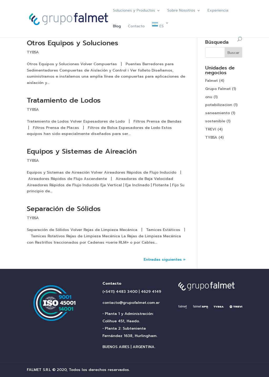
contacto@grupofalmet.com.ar (131, 302)
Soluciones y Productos (134, 11)
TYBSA (33, 52)
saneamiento (217, 113)
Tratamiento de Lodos (64, 100)
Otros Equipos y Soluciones (72, 43)
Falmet (211, 80)
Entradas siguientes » (164, 259)
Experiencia (218, 11)
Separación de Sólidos (64, 209)
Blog (117, 26)
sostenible (215, 121)
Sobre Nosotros (181, 11)
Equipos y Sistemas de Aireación (82, 151)
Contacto (136, 26)
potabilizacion (218, 105)
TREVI (210, 129)
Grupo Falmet (218, 89)
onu (208, 97)
